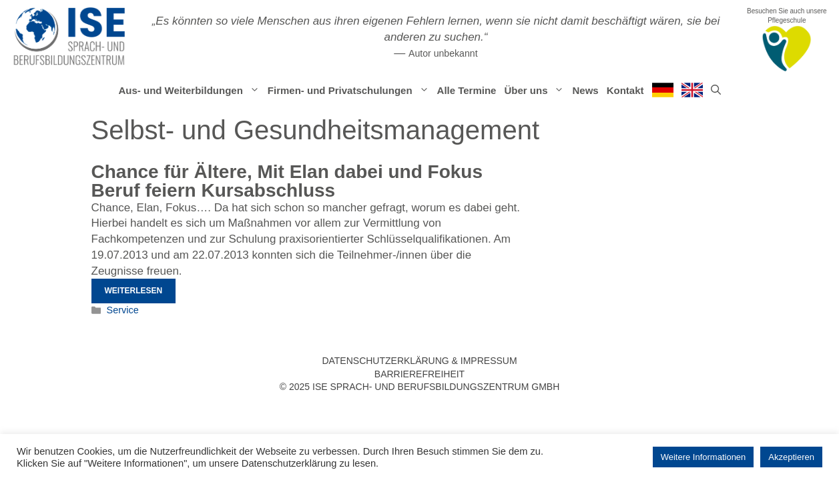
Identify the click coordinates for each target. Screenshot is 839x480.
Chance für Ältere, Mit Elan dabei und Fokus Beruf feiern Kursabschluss (287, 181)
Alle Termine (467, 90)
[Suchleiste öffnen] (716, 91)
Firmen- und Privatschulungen (350, 91)
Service (123, 310)
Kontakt (625, 90)
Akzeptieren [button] (791, 457)
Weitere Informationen (703, 457)
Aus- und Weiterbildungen (190, 91)
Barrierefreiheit (419, 374)
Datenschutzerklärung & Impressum (419, 360)
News (585, 90)
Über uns (536, 91)
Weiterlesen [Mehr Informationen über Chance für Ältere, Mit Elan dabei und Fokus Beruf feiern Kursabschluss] (134, 290)
